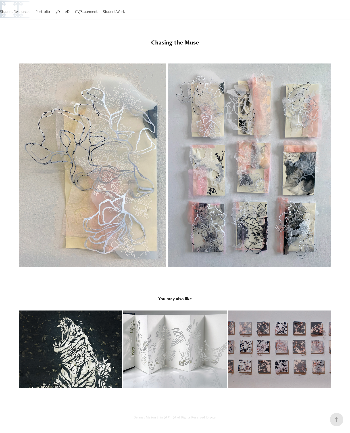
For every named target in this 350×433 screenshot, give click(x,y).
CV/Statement (86, 11)
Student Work (114, 11)
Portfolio (42, 11)
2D (67, 11)
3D (58, 11)
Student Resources (15, 11)
